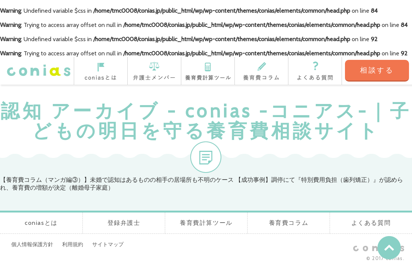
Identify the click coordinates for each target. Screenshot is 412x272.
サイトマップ (108, 244)
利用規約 (72, 244)
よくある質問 (315, 71)
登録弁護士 (154, 71)
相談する (377, 70)
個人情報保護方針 (32, 244)
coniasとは (100, 71)
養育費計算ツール (207, 71)
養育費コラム (261, 71)
